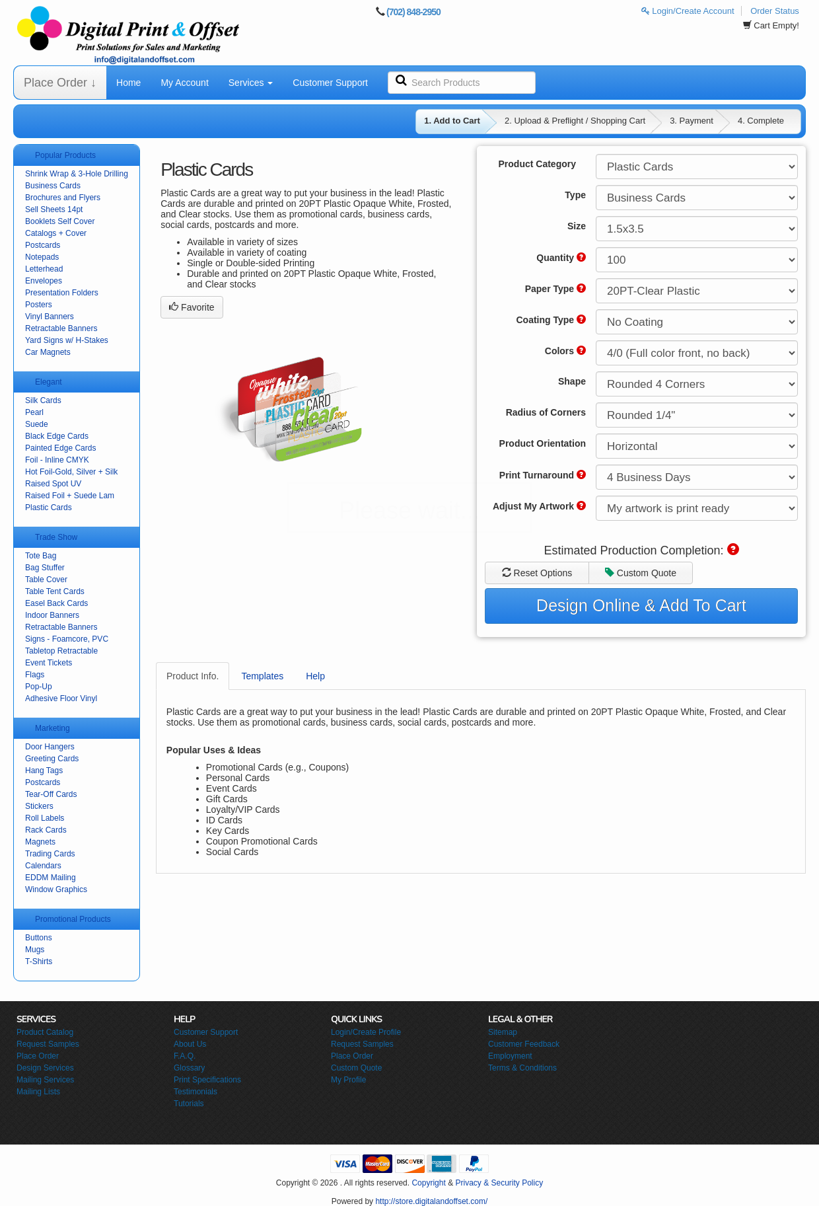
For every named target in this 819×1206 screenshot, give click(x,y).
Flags (34, 674)
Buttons (38, 937)
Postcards (42, 245)
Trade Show (56, 537)
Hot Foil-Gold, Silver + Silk (71, 471)
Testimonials (195, 1091)
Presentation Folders (61, 292)
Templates (262, 676)
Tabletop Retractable (61, 651)
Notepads (42, 257)
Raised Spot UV (53, 483)
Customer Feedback (523, 1044)
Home (128, 82)
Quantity (561, 257)
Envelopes (43, 280)
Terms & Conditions (522, 1068)
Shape (572, 381)
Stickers (39, 806)
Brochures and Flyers (62, 197)
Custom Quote (640, 573)
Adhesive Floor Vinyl (61, 698)
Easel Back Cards (56, 603)
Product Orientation (542, 443)
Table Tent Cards (55, 591)
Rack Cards (46, 830)
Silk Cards (43, 400)
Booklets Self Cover (59, 221)
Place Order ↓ (60, 82)
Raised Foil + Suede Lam (69, 495)
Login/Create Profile (366, 1032)
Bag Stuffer (45, 567)
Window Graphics (56, 889)
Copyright (428, 1182)
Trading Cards (50, 853)
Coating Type (551, 320)
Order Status (774, 11)
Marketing (52, 728)
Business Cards (53, 185)
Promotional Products (73, 919)
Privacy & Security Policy (499, 1182)
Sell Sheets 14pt (54, 209)
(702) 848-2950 (413, 12)
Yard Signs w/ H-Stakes (66, 340)
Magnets (40, 842)
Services (251, 82)
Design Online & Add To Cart (641, 605)
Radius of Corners (546, 412)
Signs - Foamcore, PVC (66, 639)
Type (575, 195)
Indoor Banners (52, 615)
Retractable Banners (61, 328)
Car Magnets (48, 352)
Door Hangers (50, 746)
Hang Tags (44, 770)
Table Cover (46, 579)
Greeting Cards (52, 758)
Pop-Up (38, 686)
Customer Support (330, 82)
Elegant (48, 382)
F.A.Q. (185, 1056)
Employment (510, 1056)
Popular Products (65, 155)
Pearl (34, 412)
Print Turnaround (542, 475)
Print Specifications (207, 1079)
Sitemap (502, 1032)
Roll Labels (44, 818)
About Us (190, 1044)
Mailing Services (45, 1079)
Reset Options (537, 573)
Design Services (45, 1068)
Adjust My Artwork (539, 506)
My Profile (348, 1079)
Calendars (43, 865)
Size (576, 226)
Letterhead (44, 269)
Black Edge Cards (57, 436)
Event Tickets (48, 662)
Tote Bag (40, 555)
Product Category (537, 164)
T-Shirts (38, 961)
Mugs (34, 949)
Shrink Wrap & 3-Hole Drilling (76, 173)
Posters (38, 304)
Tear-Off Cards (51, 794)
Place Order (38, 1056)
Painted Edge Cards (60, 448)
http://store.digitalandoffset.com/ (431, 1201)
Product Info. (192, 676)
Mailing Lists (38, 1091)
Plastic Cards (48, 507)
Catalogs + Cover (56, 233)
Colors (565, 351)
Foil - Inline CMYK (57, 460)
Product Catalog (45, 1032)
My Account (184, 82)
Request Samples (48, 1044)
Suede (36, 424)
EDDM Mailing (50, 877)
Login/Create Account (687, 11)
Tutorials (189, 1103)
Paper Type (555, 288)
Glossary (189, 1068)
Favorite (191, 307)
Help (315, 676)
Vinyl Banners (49, 316)
